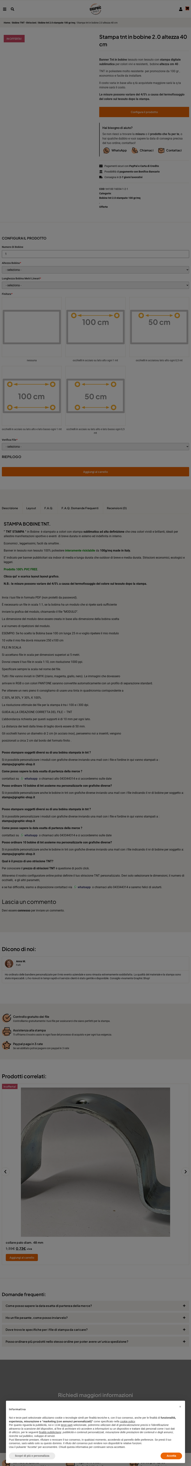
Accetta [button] (171, 1455)
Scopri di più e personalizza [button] (32, 1455)
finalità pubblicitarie (50, 1432)
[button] (180, 1407)
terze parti (67, 1424)
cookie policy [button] (127, 1421)
